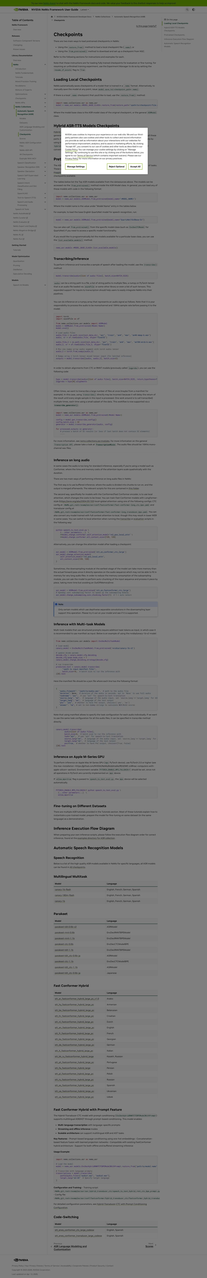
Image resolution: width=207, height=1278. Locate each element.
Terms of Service (85, 155)
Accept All (135, 166)
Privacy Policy (71, 158)
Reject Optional (116, 166)
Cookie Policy (71, 149)
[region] (104, 151)
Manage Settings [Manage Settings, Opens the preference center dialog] (76, 166)
